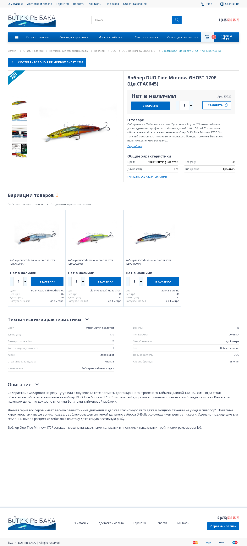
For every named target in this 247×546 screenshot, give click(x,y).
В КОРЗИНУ (150, 106)
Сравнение (232, 4)
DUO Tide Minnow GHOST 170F (139, 51)
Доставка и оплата (39, 4)
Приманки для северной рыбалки (69, 51)
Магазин (13, 51)
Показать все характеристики (147, 176)
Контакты (95, 4)
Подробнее (134, 146)
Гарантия (62, 4)
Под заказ (112, 4)
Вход (209, 4)
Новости (78, 4)
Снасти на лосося (146, 37)
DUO (113, 51)
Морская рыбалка (110, 37)
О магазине (15, 4)
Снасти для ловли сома (182, 37)
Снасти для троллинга (74, 37)
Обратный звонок (135, 4)
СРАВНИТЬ (215, 105)
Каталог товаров (37, 37)
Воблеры (99, 51)
